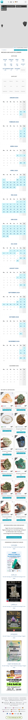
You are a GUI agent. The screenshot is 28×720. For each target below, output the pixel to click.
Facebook (12, 702)
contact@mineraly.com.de (16, 703)
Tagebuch (4, 49)
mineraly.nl (6, 711)
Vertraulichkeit (23, 697)
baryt (3, 406)
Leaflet (14, 47)
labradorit (19, 449)
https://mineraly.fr (14, 705)
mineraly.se (22, 711)
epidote (18, 406)
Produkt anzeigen (7, 410)
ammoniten (19, 426)
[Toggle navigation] (25, 1)
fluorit (3, 449)
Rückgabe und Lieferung (13, 699)
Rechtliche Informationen (13, 697)
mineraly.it (14, 709)
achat (3, 426)
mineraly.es (22, 709)
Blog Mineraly (5, 702)
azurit (17, 471)
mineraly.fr (8, 707)
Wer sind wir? (4, 699)
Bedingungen (4, 697)
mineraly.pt (14, 711)
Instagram (19, 702)
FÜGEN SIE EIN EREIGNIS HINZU (14, 537)
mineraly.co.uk (17, 707)
